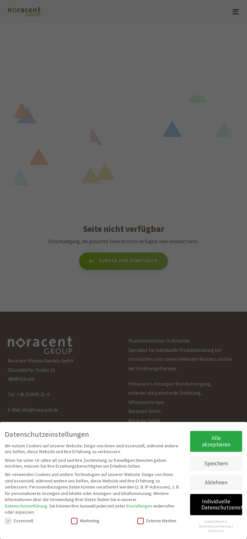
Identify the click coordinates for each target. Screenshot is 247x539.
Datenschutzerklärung (26, 503)
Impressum (216, 528)
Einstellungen (139, 503)
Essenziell (19, 518)
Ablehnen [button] (216, 479)
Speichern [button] (216, 460)
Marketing (85, 518)
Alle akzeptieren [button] (216, 438)
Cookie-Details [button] (215, 518)
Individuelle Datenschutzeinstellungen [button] (221, 501)
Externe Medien (156, 518)
